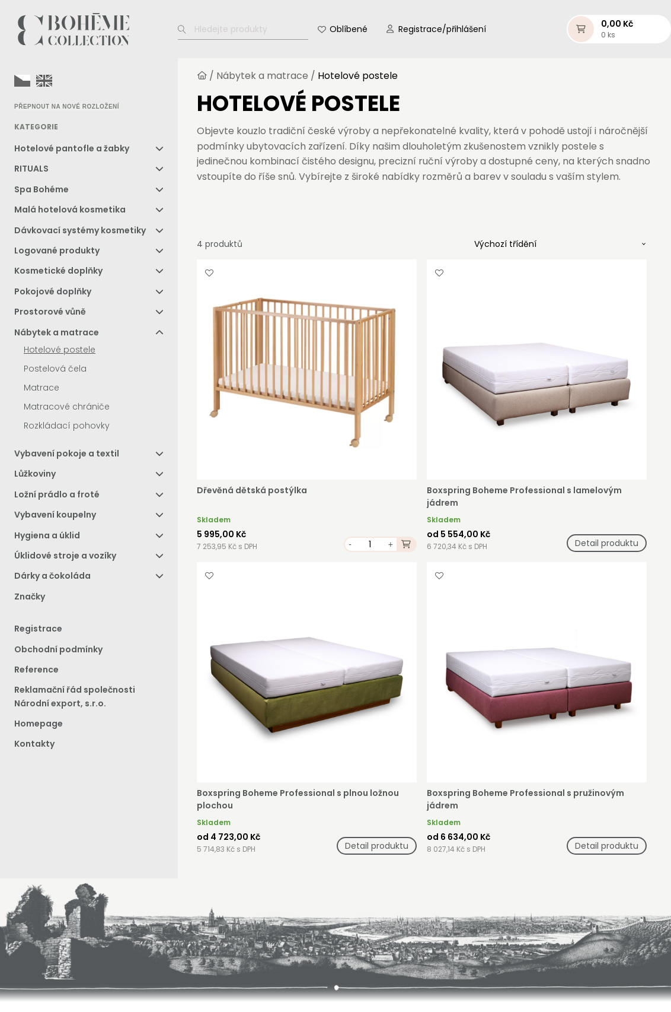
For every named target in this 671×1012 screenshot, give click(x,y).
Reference (36, 669)
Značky (29, 596)
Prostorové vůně (50, 312)
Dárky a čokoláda (52, 576)
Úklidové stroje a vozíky (65, 555)
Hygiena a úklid (47, 535)
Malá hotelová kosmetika (70, 209)
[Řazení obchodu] (560, 244)
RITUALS (31, 169)
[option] (44, 81)
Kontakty (34, 744)
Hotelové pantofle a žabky (71, 148)
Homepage (38, 723)
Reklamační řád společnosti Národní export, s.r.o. (74, 696)
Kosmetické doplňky (58, 271)
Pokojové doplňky (52, 291)
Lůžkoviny (35, 474)
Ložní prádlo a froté (57, 494)
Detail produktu (606, 543)
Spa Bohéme (41, 189)
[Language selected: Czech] (36, 80)
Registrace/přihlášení (442, 29)
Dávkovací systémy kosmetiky (80, 230)
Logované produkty (57, 250)
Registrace (38, 629)
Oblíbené (349, 29)
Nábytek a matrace (56, 332)
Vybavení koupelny (55, 515)
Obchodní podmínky (58, 649)
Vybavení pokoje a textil (66, 453)
